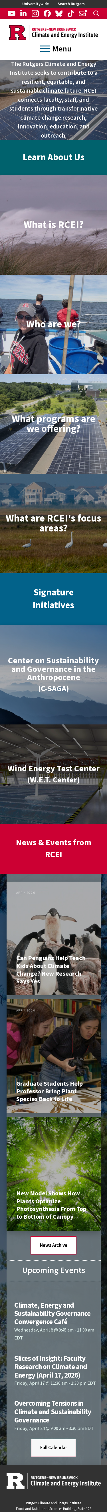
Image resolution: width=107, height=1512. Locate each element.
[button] (96, 13)
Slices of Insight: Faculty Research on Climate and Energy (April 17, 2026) (50, 1366)
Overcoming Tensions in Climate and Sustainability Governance (52, 1411)
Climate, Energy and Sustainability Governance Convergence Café (52, 1313)
